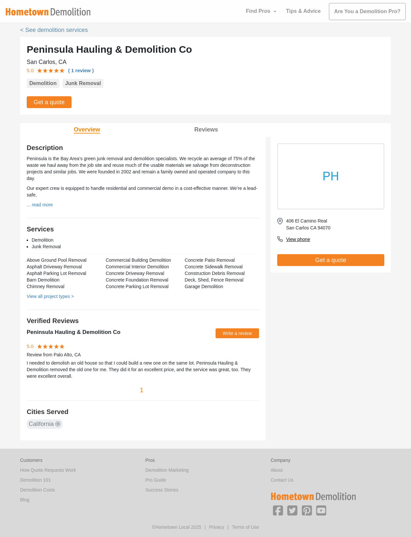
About (277, 470)
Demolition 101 (35, 480)
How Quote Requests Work (48, 470)
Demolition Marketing (167, 470)
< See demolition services (54, 30)
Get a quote (49, 102)
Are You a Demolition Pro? (367, 11)
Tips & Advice (303, 11)
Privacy (216, 527)
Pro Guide (155, 480)
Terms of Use (245, 527)
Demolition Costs (37, 489)
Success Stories (161, 489)
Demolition (43, 83)
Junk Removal (83, 83)
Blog (24, 499)
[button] (277, 510)
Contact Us (282, 480)
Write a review (237, 333)
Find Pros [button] (258, 11)
